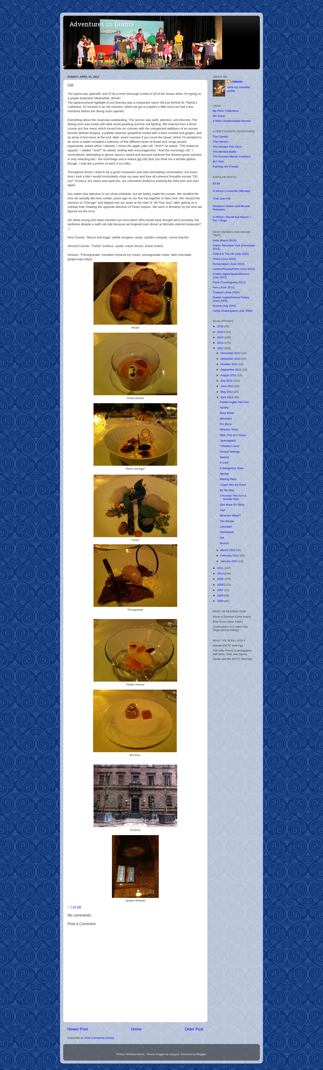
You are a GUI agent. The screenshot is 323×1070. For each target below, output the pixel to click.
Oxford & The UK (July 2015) (231, 253)
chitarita (236, 81)
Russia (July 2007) (224, 305)
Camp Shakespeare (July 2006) (233, 310)
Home (136, 1029)
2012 (220, 348)
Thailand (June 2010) (226, 292)
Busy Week (227, 413)
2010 (220, 573)
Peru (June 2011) (224, 287)
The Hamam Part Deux (227, 146)
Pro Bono (226, 424)
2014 (220, 337)
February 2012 (230, 555)
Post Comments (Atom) (99, 1037)
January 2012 (229, 561)
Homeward (226, 532)
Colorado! (226, 526)
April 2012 (227, 397)
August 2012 (228, 375)
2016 (220, 326)
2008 (220, 584)
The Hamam (220, 141)
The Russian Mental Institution (232, 156)
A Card (224, 462)
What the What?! (230, 515)
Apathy (224, 407)
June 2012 (227, 386)
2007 (220, 590)
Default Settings (230, 451)
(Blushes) (226, 418)
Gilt (222, 537)
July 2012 (226, 380)
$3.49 (216, 183)
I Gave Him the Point (233, 484)
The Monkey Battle (224, 151)
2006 (220, 595)
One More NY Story (232, 504)
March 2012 (228, 550)
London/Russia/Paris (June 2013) (234, 268)
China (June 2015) (224, 258)
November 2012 (230, 358)
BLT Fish (218, 161)
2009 (220, 579)
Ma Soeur (219, 115)
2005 (220, 601)
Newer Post (77, 1029)
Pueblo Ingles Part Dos (234, 402)
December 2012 (230, 353)
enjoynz (174, 1054)
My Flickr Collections (226, 110)
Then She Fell (221, 198)
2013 (220, 342)
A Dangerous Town (232, 468)
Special (224, 457)
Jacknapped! (228, 440)
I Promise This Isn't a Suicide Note (233, 497)
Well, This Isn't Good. (233, 435)
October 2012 (229, 364)
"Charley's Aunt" (230, 446)
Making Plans (228, 479)
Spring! (224, 473)
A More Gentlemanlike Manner (232, 120)
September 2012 (231, 369)
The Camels (220, 136)
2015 (220, 331)
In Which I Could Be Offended (231, 191)
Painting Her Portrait (225, 166)
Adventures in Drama (101, 25)
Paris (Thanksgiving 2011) (229, 282)
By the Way (227, 490)
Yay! (222, 510)
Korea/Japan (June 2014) (229, 263)
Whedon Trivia (229, 429)
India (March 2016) (224, 240)
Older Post (194, 1029)
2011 (220, 568)
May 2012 (227, 391)
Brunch (224, 543)
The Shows (227, 521)
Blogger (201, 1054)
